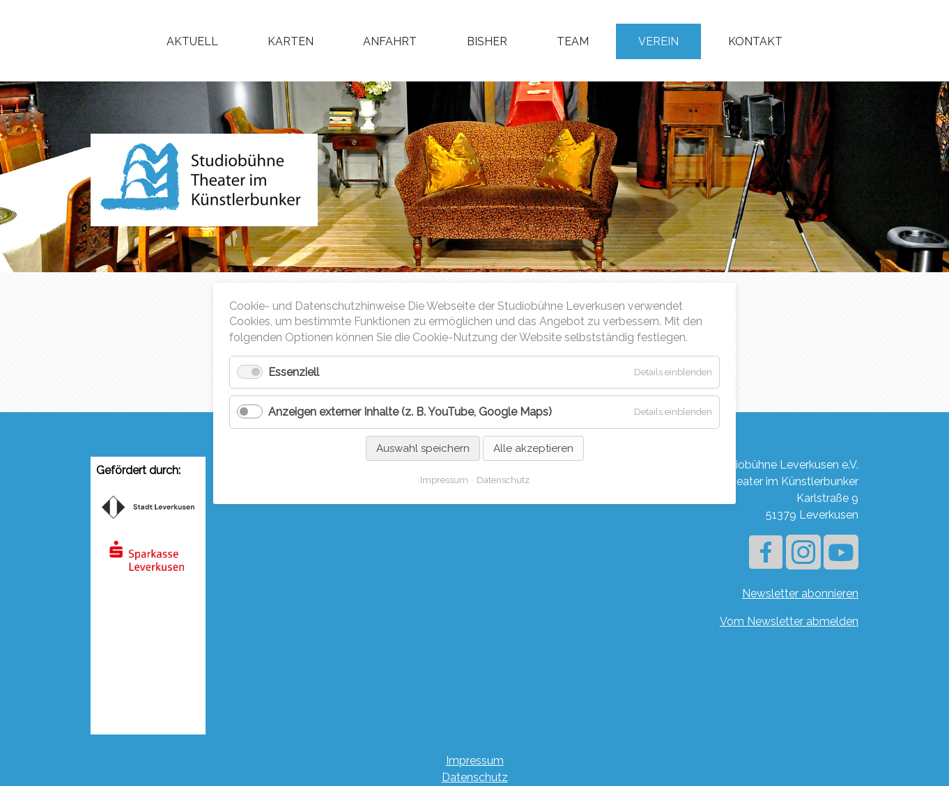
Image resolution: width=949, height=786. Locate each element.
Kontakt (755, 41)
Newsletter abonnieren (800, 593)
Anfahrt (390, 41)
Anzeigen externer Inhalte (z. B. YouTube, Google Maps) (410, 411)
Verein (658, 41)
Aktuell (192, 41)
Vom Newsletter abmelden (789, 621)
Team (573, 41)
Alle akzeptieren (533, 447)
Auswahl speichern (423, 447)
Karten (291, 41)
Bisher (487, 41)
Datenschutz (475, 777)
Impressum (475, 760)
